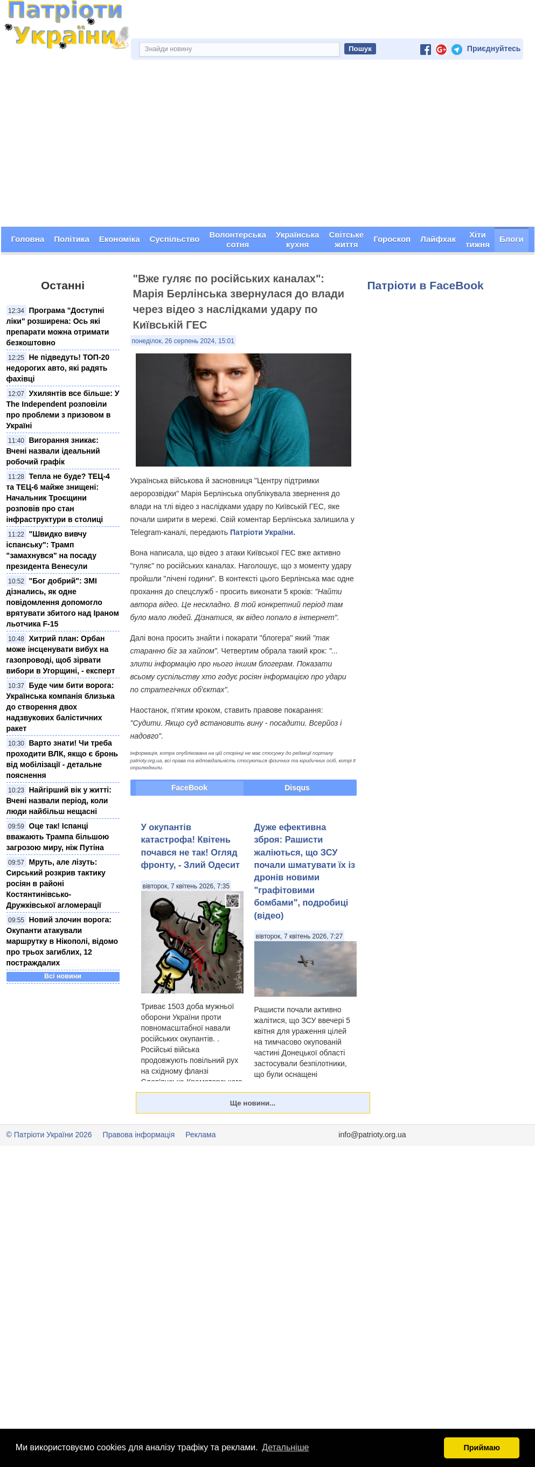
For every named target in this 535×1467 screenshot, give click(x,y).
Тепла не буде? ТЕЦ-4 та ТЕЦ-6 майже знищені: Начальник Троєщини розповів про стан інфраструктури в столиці (58, 498)
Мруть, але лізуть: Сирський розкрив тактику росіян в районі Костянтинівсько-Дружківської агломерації (56, 883)
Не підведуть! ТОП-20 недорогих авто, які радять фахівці (58, 368)
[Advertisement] (267, 146)
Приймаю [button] (481, 1447)
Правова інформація (139, 1134)
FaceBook (189, 787)
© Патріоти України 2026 (49, 1134)
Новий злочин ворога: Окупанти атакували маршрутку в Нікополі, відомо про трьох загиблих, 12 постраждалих (62, 941)
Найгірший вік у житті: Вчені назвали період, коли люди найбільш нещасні (59, 800)
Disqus (297, 787)
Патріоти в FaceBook (425, 285)
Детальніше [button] (285, 1447)
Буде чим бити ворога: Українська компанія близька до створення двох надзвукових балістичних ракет (60, 707)
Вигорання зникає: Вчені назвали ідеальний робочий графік (53, 451)
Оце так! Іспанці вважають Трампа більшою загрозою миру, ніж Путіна (57, 837)
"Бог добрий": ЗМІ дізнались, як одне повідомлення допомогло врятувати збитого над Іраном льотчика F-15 (62, 602)
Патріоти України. (262, 532)
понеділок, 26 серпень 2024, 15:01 (183, 341)
